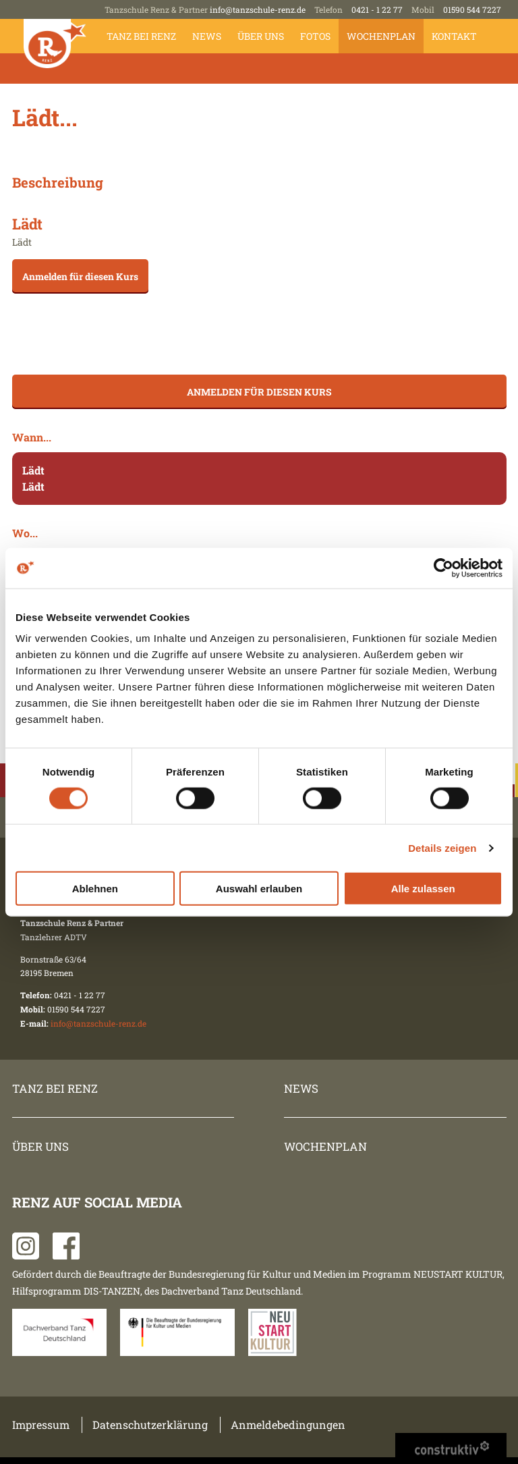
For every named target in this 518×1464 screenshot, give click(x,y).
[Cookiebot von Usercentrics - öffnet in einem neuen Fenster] (443, 568)
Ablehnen (95, 888)
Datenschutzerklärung (150, 1424)
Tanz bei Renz (141, 36)
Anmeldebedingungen (288, 1424)
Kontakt (454, 36)
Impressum (40, 1424)
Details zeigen (442, 847)
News (206, 36)
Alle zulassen (423, 888)
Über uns (260, 36)
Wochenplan (381, 36)
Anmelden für (80, 276)
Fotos (315, 36)
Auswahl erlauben (259, 888)
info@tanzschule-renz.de (258, 9)
